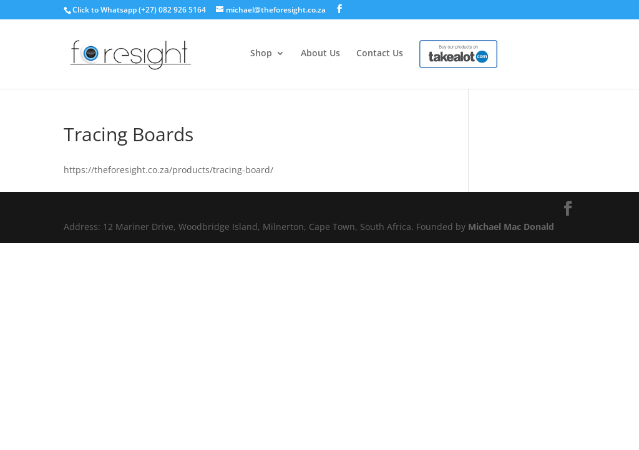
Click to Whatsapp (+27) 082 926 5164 (139, 9)
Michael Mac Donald (511, 226)
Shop (261, 54)
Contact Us (379, 54)
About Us (320, 54)
